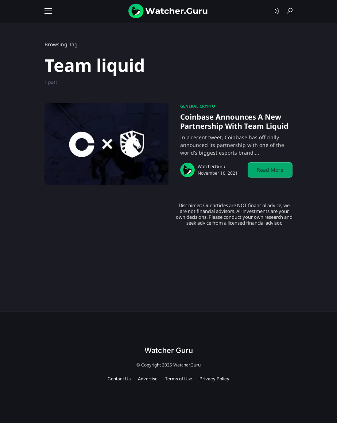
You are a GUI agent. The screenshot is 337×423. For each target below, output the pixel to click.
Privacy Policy (214, 378)
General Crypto (197, 106)
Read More (270, 169)
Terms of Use (178, 378)
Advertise (148, 378)
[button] (48, 11)
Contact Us (119, 378)
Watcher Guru (168, 350)
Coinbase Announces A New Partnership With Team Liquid (234, 121)
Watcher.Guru (211, 166)
